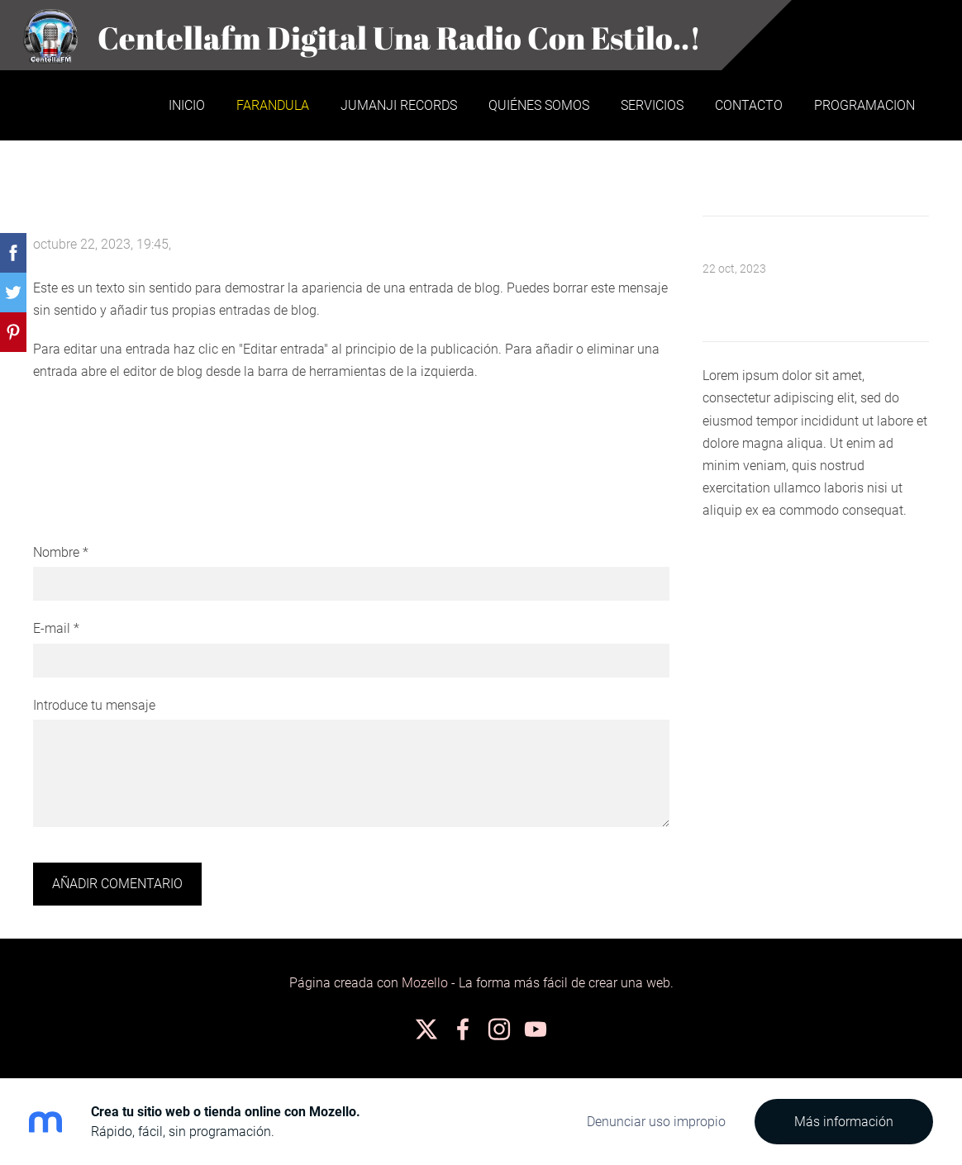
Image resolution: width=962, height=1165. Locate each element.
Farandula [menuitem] (272, 105)
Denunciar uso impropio (656, 1121)
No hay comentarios (233, 244)
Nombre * (60, 552)
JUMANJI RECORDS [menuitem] (399, 105)
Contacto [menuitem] (749, 105)
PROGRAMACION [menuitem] (864, 105)
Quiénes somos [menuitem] (538, 105)
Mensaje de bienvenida (769, 248)
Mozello (425, 983)
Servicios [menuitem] (652, 105)
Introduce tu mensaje (94, 705)
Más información (843, 1121)
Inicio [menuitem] (187, 105)
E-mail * (56, 628)
